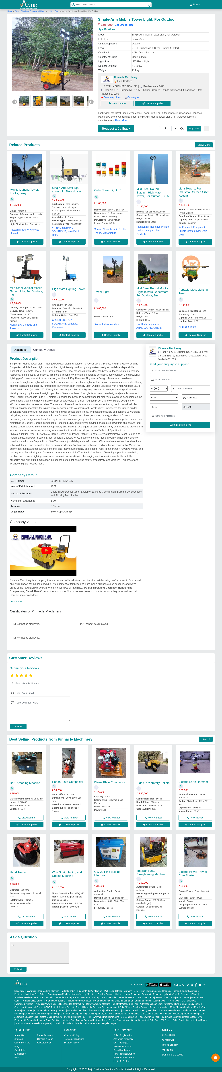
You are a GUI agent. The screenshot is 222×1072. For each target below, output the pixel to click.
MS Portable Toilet (108, 997)
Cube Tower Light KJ (107, 190)
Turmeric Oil (58, 1023)
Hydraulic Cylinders (23, 1004)
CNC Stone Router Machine (71, 1004)
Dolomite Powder (92, 1023)
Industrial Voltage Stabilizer (125, 1004)
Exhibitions (20, 1053)
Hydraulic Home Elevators (127, 994)
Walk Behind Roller (113, 991)
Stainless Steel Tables (35, 994)
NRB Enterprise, (187, 326)
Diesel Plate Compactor (109, 782)
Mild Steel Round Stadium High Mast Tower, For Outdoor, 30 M (152, 192)
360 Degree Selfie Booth (172, 1020)
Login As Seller (121, 1061)
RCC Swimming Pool (149, 1017)
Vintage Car (68, 1020)
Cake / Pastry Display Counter (133, 1007)
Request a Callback (116, 128)
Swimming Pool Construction (123, 1017)
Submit (18, 726)
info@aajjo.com (170, 1044)
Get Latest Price (124, 25)
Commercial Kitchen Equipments (50, 1010)
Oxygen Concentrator (119, 1020)
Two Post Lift (164, 1013)
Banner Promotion (122, 1046)
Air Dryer (101, 1013)
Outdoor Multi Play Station (89, 991)
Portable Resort (126, 997)
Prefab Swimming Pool (75, 1017)
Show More (204, 145)
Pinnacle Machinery (125, 77)
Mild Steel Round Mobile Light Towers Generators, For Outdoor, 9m (152, 292)
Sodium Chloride (74, 1023)
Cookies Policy (71, 1035)
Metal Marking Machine (181, 1007)
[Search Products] (72, 4)
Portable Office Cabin (32, 1000)
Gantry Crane (194, 1004)
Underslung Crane (177, 1004)
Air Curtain (27, 1010)
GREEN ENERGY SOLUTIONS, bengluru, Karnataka (65, 324)
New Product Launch (124, 1053)
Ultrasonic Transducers (169, 1010)
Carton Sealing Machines (84, 994)
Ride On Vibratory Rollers (153, 783)
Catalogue (132, 97)
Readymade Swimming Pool (174, 1017)
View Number (117, 103)
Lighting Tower (54, 11)
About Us (19, 1035)
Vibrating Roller (131, 991)
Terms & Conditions (74, 1039)
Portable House (63, 997)
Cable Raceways (113, 1010)
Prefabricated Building (54, 1000)
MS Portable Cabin (145, 997)
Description (21, 349)
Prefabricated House (103, 1000)
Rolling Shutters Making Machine (123, 1013)
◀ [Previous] (15, 101)
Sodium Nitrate (23, 1023)
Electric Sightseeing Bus (38, 1020)
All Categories (44, 1042)
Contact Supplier (152, 103)
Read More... (122, 120)
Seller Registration (122, 1035)
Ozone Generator (139, 1020)
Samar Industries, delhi (106, 324)
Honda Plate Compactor (67, 781)
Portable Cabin (68, 991)
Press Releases (45, 1035)
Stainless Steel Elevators (26, 997)
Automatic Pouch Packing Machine (41, 1013)
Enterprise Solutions (123, 1057)
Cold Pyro (154, 1020)
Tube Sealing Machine (151, 991)
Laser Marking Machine (48, 991)
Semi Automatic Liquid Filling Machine (77, 1013)
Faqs (17, 1057)
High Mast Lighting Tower (68, 289)
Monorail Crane (35, 1007)
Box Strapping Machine (59, 994)
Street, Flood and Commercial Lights (30, 11)
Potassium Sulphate (41, 1023)
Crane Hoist (20, 1007)
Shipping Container (124, 1000)
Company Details (44, 349)
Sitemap (18, 1039)
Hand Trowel (18, 872)
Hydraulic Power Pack (45, 1004)
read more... (17, 601)
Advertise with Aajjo (123, 1039)
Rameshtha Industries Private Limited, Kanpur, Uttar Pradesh (152, 230)
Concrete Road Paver (196, 1020)
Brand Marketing (121, 1050)
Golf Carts (56, 1020)
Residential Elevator (151, 994)
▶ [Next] (91, 101)
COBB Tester (50, 1007)
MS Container (183, 997)
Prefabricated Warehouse (79, 1000)
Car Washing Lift (149, 1013)
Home (9, 11)
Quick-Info (19, 1050)
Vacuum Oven (159, 1000)
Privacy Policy (71, 1042)
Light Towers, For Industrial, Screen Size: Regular (194, 192)
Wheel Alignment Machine (185, 1013)
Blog (16, 1046)
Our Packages (120, 1042)
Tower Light (101, 291)
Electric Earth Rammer (193, 781)
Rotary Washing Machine (98, 1004)
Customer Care (22, 1042)
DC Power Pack (189, 1000)
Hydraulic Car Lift (171, 994)
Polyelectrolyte (109, 1023)
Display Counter (105, 994)
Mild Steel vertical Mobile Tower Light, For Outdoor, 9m (26, 291)
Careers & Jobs (45, 1039)
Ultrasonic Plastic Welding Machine (139, 1010)
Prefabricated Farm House (85, 997)
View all (206, 739)
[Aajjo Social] (188, 984)
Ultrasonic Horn (95, 1010)
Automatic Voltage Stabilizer (153, 1004)
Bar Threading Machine (25, 783)
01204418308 (169, 1035)
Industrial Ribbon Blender (175, 991)
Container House (143, 1000)
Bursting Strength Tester (70, 1007)
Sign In (195, 4)
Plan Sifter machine (76, 1010)
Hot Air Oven (174, 1000)
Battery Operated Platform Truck (91, 1020)
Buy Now (194, 128)
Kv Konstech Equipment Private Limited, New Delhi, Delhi (193, 231)
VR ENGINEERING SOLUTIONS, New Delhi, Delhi (66, 231)
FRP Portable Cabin (165, 997)
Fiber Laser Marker (159, 1007)
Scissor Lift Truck (189, 994)
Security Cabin (47, 997)
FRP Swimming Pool (97, 1017)
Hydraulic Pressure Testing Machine (100, 1007)
